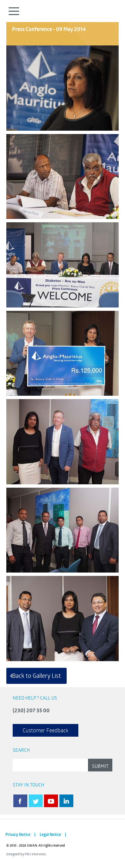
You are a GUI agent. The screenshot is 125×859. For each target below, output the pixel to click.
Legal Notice (50, 834)
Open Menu (14, 11)
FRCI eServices (35, 854)
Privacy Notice (17, 834)
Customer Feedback (45, 730)
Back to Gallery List (36, 675)
